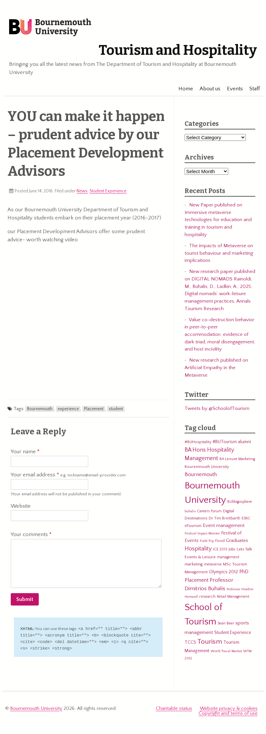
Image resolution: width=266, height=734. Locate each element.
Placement (94, 409)
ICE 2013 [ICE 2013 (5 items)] (220, 549)
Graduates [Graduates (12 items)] (237, 540)
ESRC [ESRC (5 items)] (246, 518)
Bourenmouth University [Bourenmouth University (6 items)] (207, 466)
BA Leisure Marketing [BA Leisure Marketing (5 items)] (237, 459)
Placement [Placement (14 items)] (196, 580)
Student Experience (108, 191)
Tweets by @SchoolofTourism (217, 408)
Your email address (68, 475)
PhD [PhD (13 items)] (243, 572)
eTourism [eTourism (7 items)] (193, 525)
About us (207, 89)
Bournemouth (39, 409)
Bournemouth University (50, 28)
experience (68, 409)
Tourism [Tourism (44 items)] (209, 642)
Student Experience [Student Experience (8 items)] (232, 632)
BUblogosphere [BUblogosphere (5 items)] (239, 502)
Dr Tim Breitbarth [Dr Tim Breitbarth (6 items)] (224, 518)
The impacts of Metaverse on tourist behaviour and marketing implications (219, 253)
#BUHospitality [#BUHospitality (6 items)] (198, 442)
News (82, 191)
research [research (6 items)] (207, 596)
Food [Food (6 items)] (220, 540)
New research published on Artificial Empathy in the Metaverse (216, 367)
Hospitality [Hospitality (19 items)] (198, 549)
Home (182, 89)
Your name (25, 452)
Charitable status (174, 707)
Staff (251, 89)
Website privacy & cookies (229, 707)
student (116, 409)
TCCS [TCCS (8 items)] (190, 642)
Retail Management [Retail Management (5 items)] (233, 596)
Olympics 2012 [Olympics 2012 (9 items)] (223, 572)
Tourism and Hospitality (178, 50)
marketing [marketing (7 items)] (194, 564)
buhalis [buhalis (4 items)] (190, 511)
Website (21, 506)
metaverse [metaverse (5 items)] (213, 564)
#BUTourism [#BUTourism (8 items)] (225, 441)
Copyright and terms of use (228, 712)
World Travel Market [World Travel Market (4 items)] (226, 651)
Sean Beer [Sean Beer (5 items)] (225, 623)
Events (232, 89)
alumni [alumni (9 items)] (244, 441)
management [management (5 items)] (228, 557)
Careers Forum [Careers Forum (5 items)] (209, 511)
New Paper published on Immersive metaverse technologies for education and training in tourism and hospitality (218, 219)
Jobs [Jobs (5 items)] (232, 549)
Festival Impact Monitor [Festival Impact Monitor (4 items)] (202, 533)
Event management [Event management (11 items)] (224, 525)
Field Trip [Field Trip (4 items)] (207, 541)
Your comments (31, 534)
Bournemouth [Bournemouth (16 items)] (201, 474)
